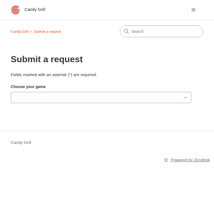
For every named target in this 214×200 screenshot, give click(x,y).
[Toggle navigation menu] (193, 10)
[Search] (161, 31)
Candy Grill (20, 31)
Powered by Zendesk (190, 160)
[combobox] (101, 97)
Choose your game (28, 86)
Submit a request (47, 31)
